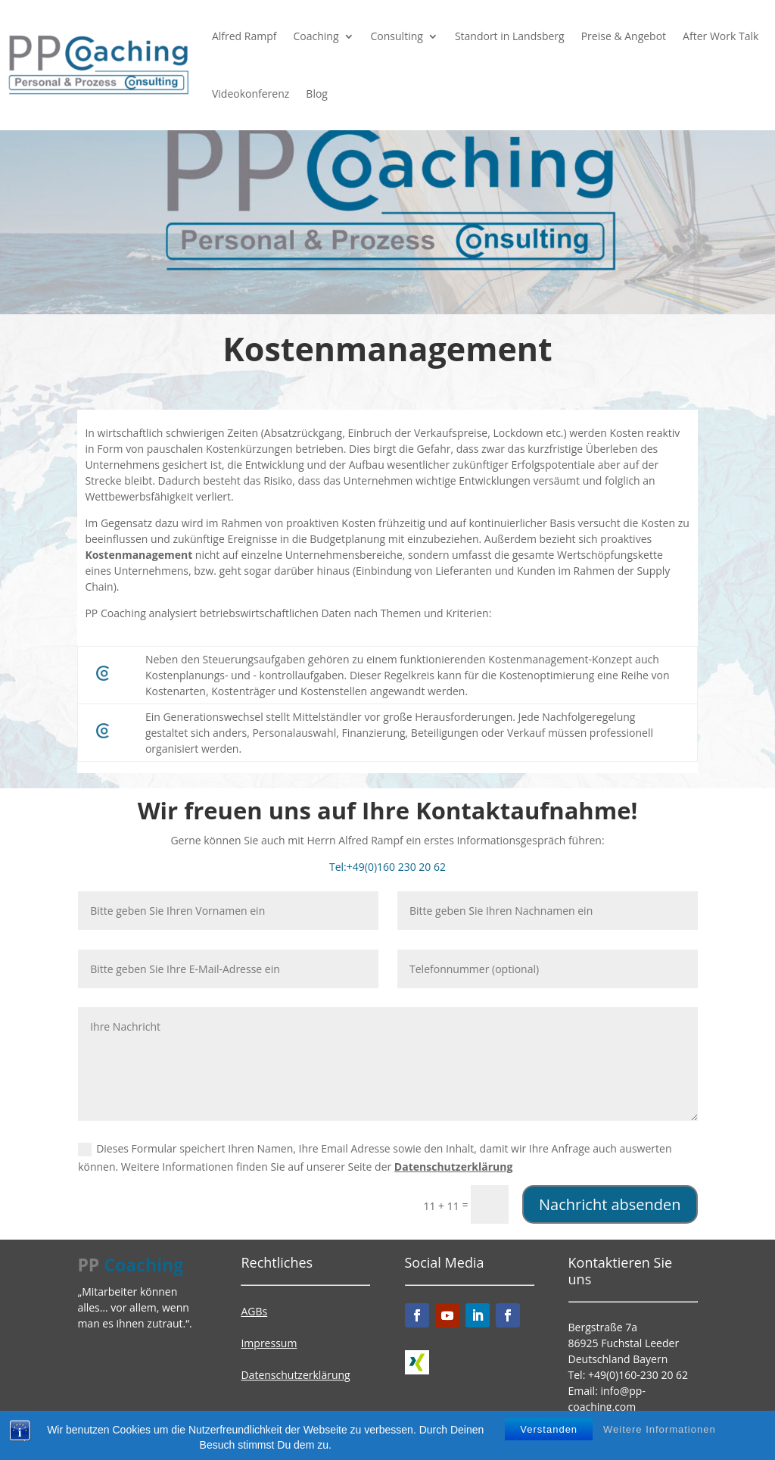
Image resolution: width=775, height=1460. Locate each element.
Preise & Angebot (623, 36)
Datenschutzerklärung (453, 1166)
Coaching (315, 36)
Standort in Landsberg (510, 36)
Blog (317, 93)
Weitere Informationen (659, 1433)
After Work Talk (720, 36)
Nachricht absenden (610, 1204)
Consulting (397, 36)
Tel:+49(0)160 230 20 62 (387, 866)
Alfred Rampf (244, 36)
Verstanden (548, 1433)
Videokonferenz (250, 93)
